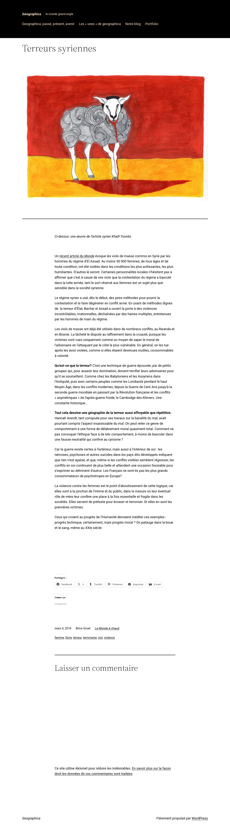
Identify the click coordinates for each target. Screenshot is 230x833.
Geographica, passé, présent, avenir (48, 24)
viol (100, 637)
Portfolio (151, 24)
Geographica (31, 14)
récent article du (76, 256)
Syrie (68, 637)
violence (109, 637)
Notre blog (133, 24)
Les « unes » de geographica (100, 24)
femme (59, 637)
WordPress (200, 818)
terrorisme (90, 637)
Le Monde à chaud (107, 628)
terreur (77, 637)
